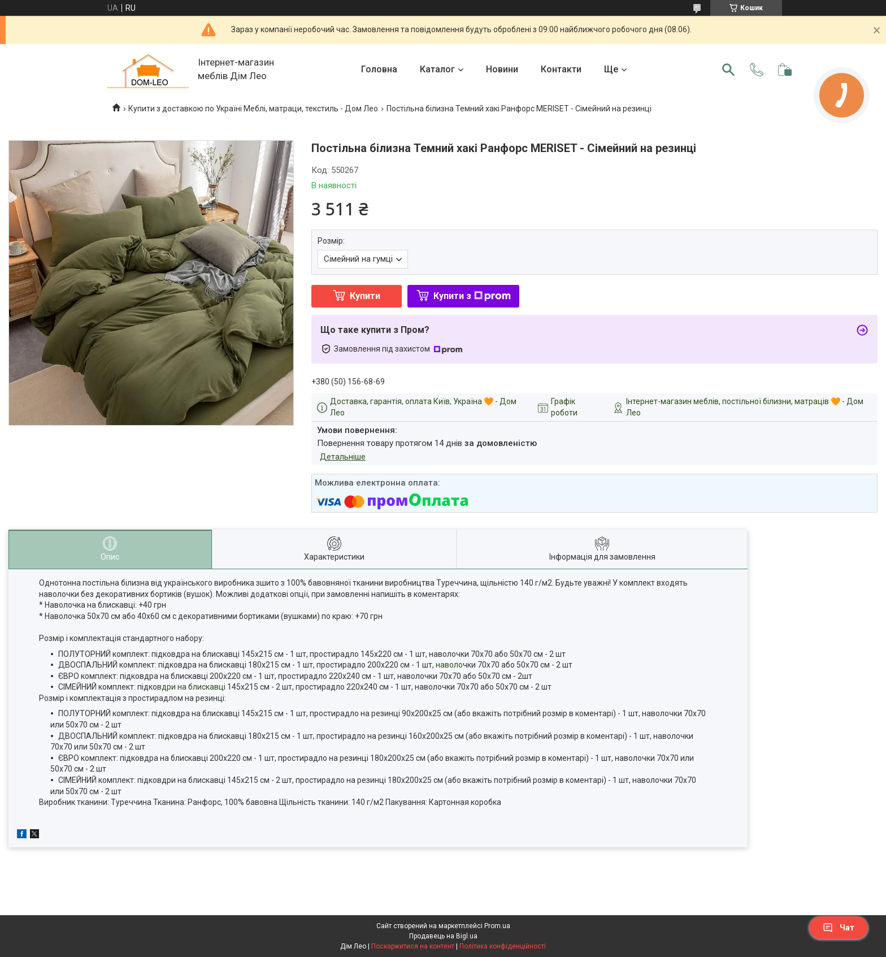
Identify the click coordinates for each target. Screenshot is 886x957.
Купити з (472, 296)
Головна (379, 69)
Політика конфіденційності (502, 946)
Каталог (437, 69)
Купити (365, 296)
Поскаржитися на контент (412, 946)
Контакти (561, 69)
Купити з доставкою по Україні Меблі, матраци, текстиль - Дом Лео (253, 108)
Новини (502, 69)
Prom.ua (497, 926)
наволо (448, 664)
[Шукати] (728, 69)
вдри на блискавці (191, 686)
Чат (838, 928)
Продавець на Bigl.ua (443, 936)
